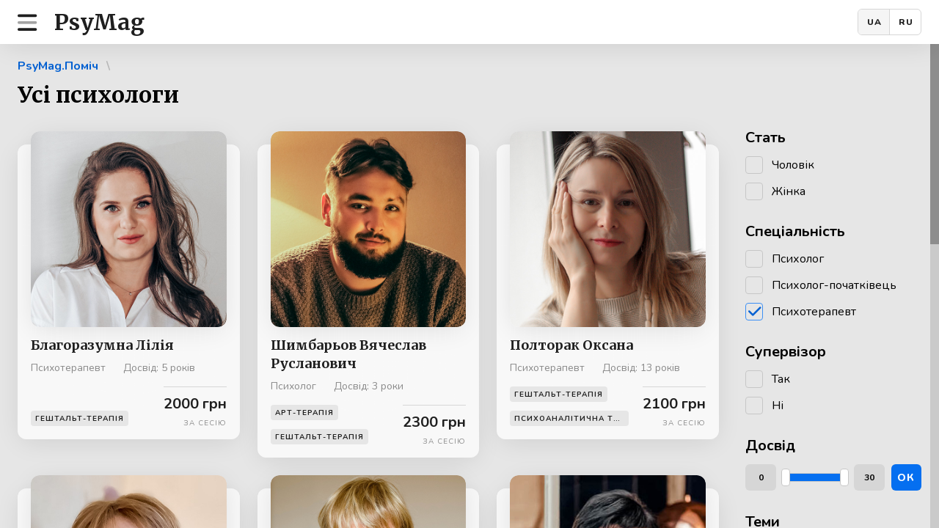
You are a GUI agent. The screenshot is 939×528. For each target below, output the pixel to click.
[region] (469, 286)
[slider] (785, 477)
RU (906, 22)
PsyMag (99, 22)
